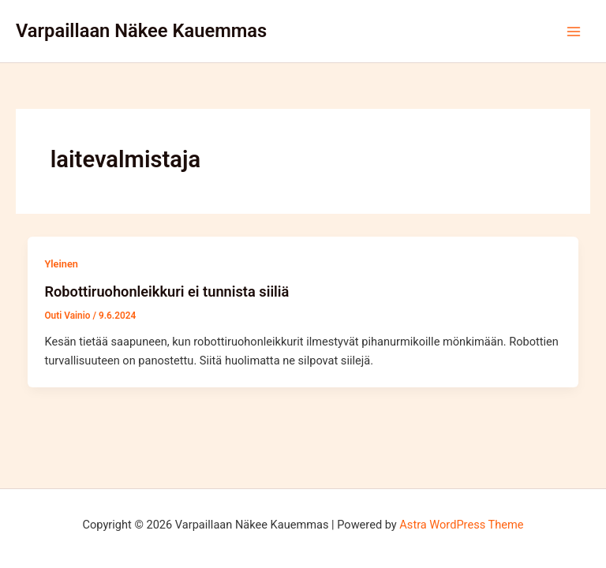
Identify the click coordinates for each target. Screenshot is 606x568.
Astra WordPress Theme (461, 525)
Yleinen (60, 264)
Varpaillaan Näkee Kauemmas (141, 31)
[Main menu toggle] (573, 31)
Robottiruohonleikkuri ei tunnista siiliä (166, 291)
